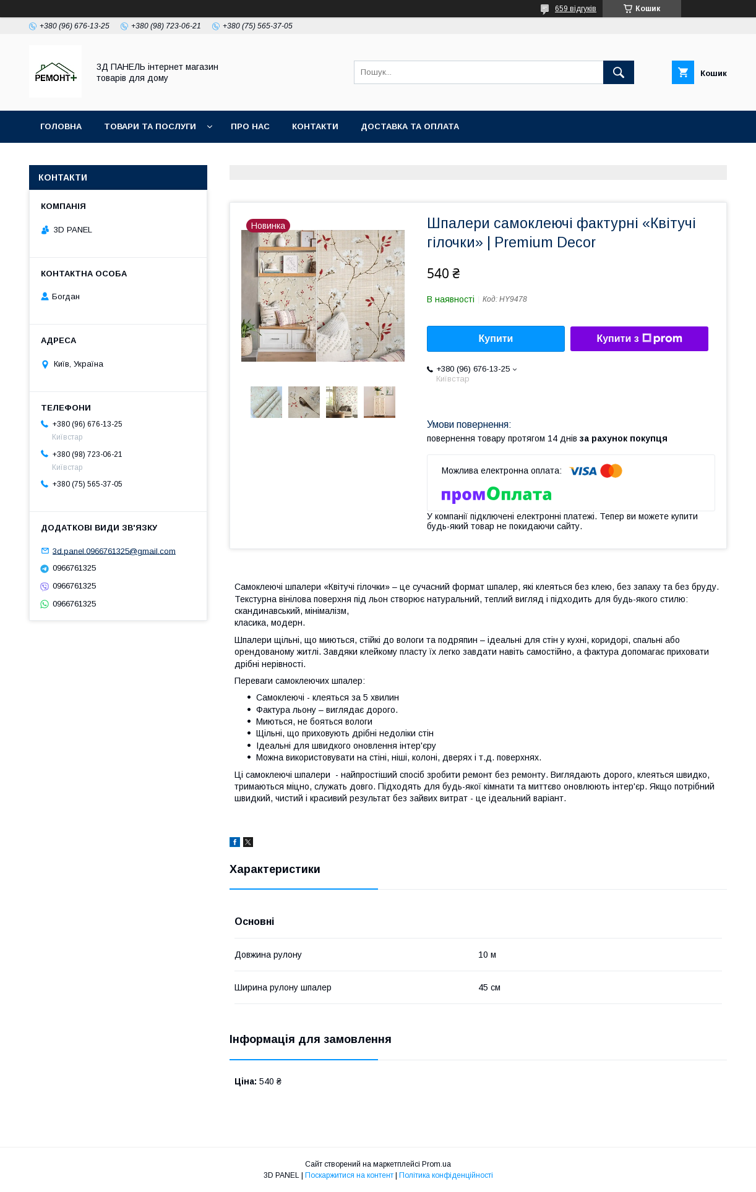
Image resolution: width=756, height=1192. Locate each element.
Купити (496, 338)
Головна (61, 126)
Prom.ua (436, 1164)
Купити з (639, 338)
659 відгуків (575, 8)
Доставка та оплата (410, 126)
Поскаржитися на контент (349, 1175)
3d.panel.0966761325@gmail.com (114, 550)
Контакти (315, 126)
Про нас (250, 126)
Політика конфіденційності (446, 1175)
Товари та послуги (150, 126)
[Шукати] (618, 72)
